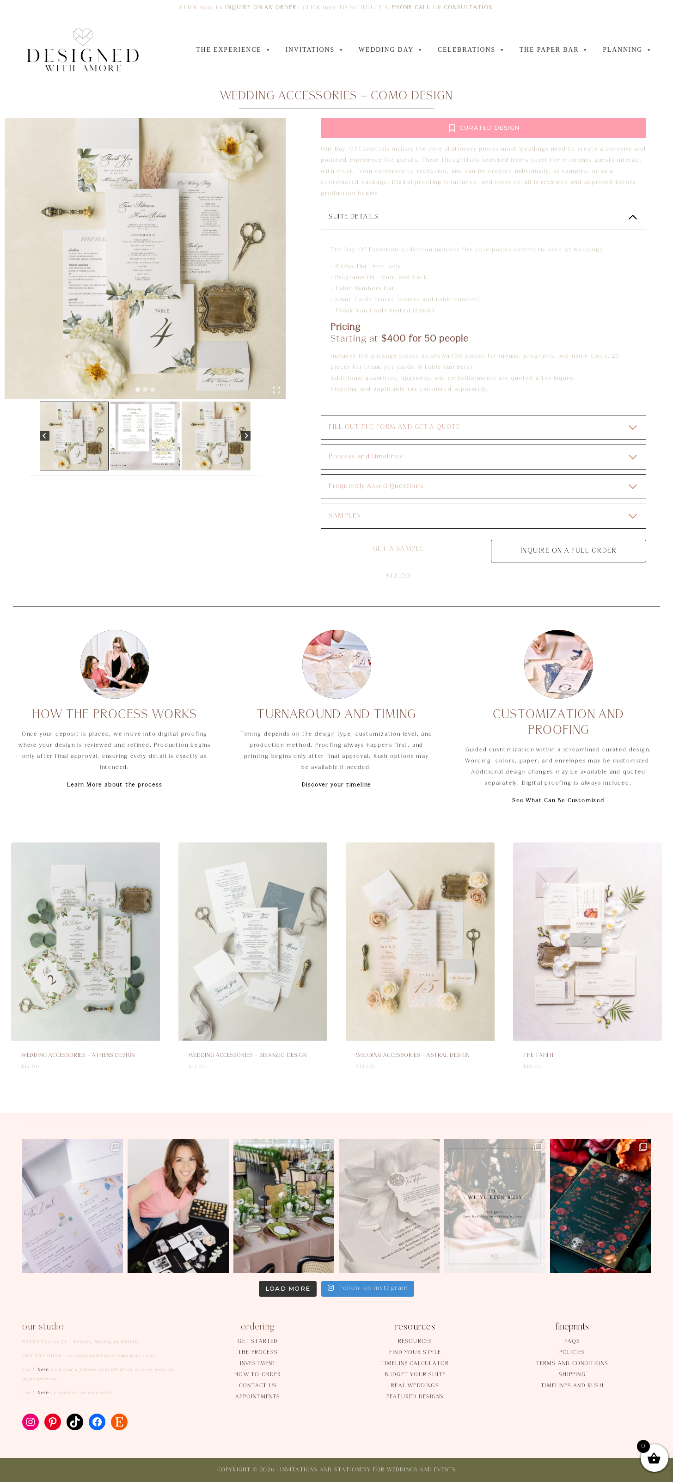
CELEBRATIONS (472, 50)
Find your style (415, 1352)
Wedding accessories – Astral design (413, 1055)
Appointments (257, 1396)
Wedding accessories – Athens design (78, 1055)
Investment (258, 1363)
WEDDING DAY (391, 50)
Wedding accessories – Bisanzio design (247, 1055)
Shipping (572, 1374)
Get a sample (400, 549)
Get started (258, 1341)
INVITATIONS (314, 50)
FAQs (572, 1341)
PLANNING (628, 50)
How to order (257, 1374)
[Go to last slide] (44, 436)
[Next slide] (246, 436)
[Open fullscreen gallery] (276, 390)
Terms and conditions (572, 1363)
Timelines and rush (572, 1385)
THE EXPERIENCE (233, 50)
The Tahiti (538, 1055)
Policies (572, 1352)
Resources (415, 1341)
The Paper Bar (554, 50)
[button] (74, 436)
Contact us (258, 1385)
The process (258, 1352)
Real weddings (415, 1385)
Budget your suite (415, 1374)
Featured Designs (415, 1396)
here (207, 7)
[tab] (137, 389)
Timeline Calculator (415, 1363)
